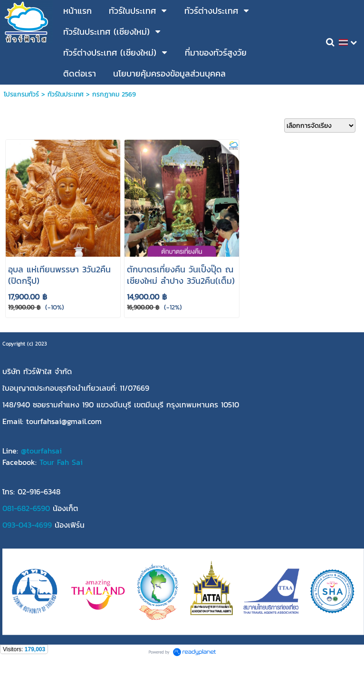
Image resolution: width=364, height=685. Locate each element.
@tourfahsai (41, 450)
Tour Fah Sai (61, 462)
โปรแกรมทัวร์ (21, 94)
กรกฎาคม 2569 (114, 94)
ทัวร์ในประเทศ (66, 94)
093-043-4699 (27, 525)
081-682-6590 (26, 508)
